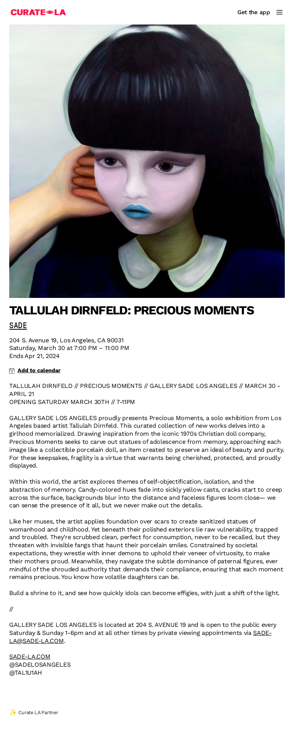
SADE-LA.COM (29, 656)
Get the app (253, 12)
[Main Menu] (279, 12)
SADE (18, 326)
